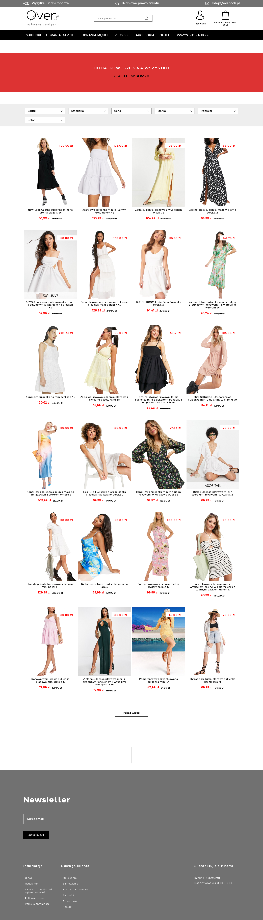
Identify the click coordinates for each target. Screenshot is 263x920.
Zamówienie (70, 883)
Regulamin (32, 883)
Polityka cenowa (35, 898)
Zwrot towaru (71, 901)
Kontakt (67, 906)
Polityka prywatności (37, 903)
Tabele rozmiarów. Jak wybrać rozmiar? (39, 891)
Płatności (68, 895)
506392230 (213, 877)
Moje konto (70, 877)
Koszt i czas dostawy (75, 889)
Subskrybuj (36, 835)
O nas (28, 877)
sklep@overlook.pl (226, 3)
